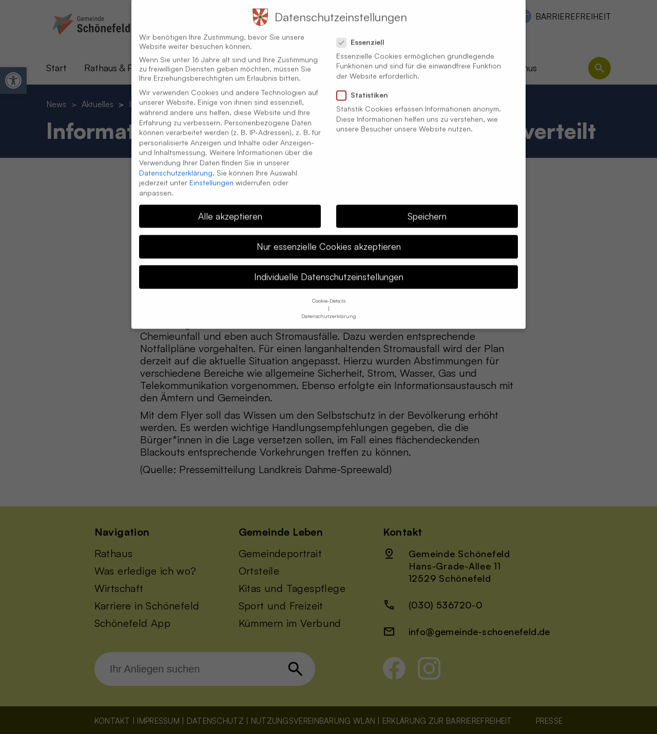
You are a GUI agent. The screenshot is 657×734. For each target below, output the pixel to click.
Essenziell (364, 29)
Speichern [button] (427, 203)
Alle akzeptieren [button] (230, 203)
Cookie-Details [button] (328, 288)
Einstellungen (211, 170)
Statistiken (366, 83)
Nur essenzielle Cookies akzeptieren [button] (329, 233)
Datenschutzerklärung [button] (328, 304)
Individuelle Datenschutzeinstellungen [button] (328, 264)
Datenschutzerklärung (175, 160)
